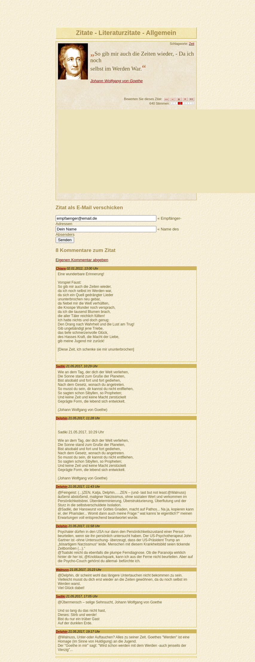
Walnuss (62, 569)
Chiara (61, 268)
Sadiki (60, 366)
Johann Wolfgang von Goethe (116, 81)
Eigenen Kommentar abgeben (82, 260)
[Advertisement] (156, 151)
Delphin (62, 418)
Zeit (191, 43)
